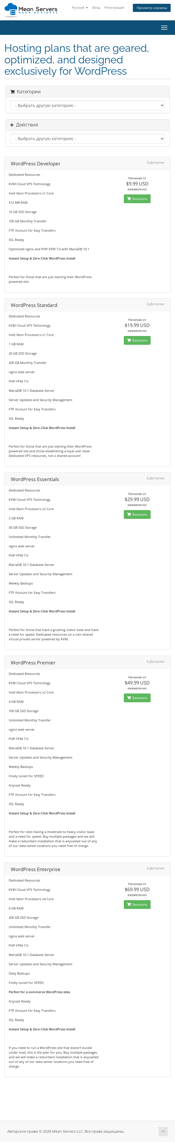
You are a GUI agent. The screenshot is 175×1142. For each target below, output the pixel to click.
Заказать (137, 198)
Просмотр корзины (152, 8)
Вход (96, 7)
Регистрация (114, 7)
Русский (80, 7)
